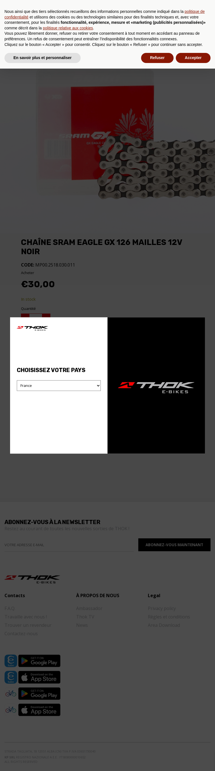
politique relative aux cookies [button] (68, 730)
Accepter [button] (193, 760)
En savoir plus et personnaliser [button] (42, 760)
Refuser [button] (157, 760)
